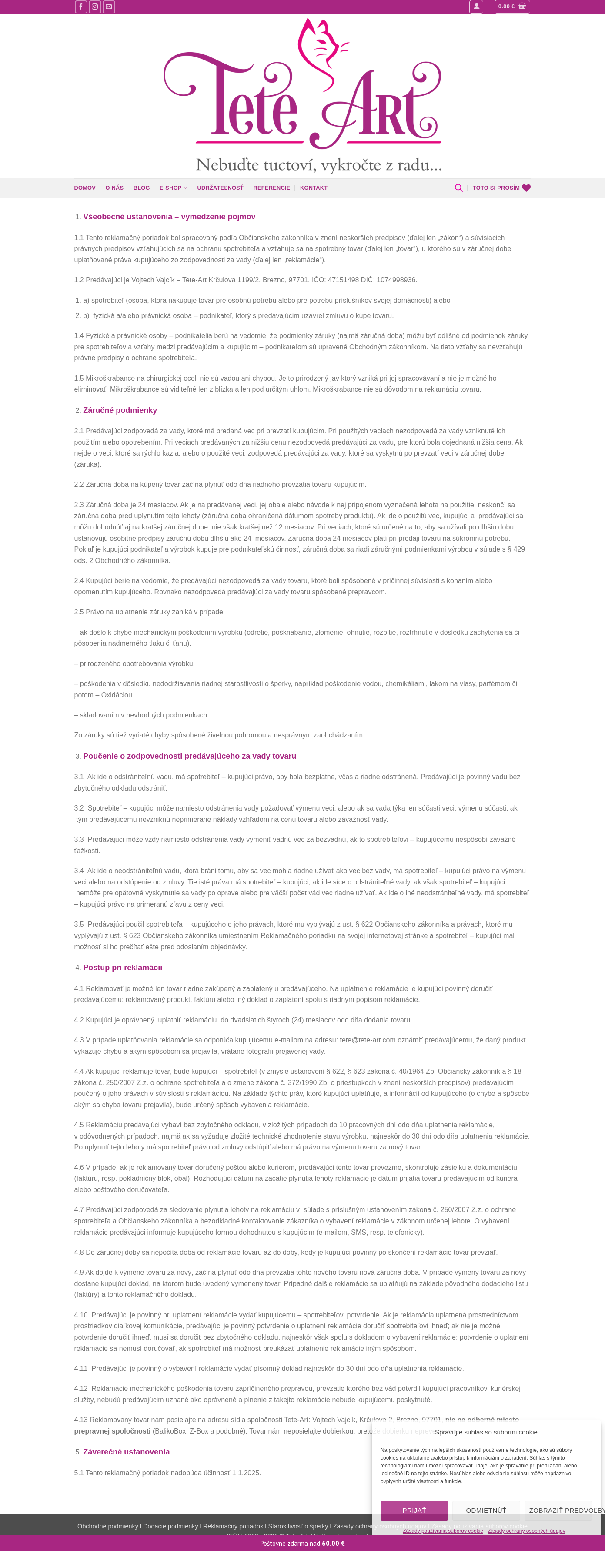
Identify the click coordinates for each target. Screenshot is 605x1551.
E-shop (173, 188)
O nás (115, 187)
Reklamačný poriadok (233, 1526)
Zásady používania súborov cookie (443, 1531)
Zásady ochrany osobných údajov (526, 1531)
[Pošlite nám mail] (109, 6)
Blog (142, 187)
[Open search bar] (459, 188)
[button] (476, 7)
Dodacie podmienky (170, 1526)
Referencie (272, 187)
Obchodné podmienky (108, 1526)
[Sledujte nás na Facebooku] (81, 6)
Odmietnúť (486, 1510)
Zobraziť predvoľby (560, 1510)
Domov (85, 187)
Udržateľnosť (220, 187)
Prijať (414, 1510)
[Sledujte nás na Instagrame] (95, 6)
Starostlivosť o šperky (298, 1526)
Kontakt (314, 187)
